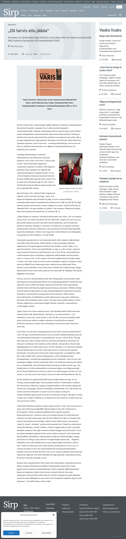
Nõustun (11, 533)
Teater (81, 11)
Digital (118, 536)
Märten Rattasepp (109, 204)
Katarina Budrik (108, 124)
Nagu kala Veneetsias (110, 36)
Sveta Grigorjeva (109, 90)
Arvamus (24, 11)
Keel (30, 15)
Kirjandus (49, 11)
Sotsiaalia (73, 11)
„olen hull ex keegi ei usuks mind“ (110, 69)
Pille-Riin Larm (16, 46)
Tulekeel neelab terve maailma (110, 180)
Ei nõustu (29, 533)
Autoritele (87, 7)
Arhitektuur (33, 11)
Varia (44, 15)
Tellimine (96, 7)
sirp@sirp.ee (28, 511)
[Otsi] (120, 15)
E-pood (111, 7)
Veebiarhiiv (112, 15)
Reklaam (104, 7)
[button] (53, 515)
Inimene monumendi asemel (110, 138)
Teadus (23, 15)
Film (42, 11)
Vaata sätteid (46, 533)
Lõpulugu (37, 15)
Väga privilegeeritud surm (110, 103)
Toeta (119, 7)
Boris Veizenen (108, 55)
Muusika (64, 11)
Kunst (57, 11)
